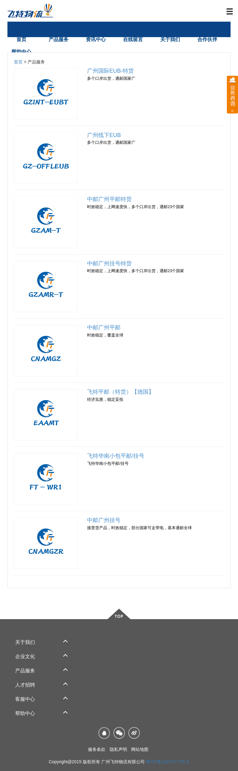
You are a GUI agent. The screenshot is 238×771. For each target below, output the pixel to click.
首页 (21, 39)
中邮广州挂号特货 (109, 263)
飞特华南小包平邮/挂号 (115, 456)
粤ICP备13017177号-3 (167, 761)
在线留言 (133, 39)
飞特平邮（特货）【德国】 (120, 392)
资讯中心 (96, 39)
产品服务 (58, 39)
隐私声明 (118, 749)
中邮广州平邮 (104, 327)
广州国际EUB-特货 (110, 71)
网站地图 (139, 749)
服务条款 (96, 749)
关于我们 (170, 39)
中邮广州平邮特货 (109, 199)
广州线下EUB (104, 135)
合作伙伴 (207, 39)
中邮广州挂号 (104, 520)
